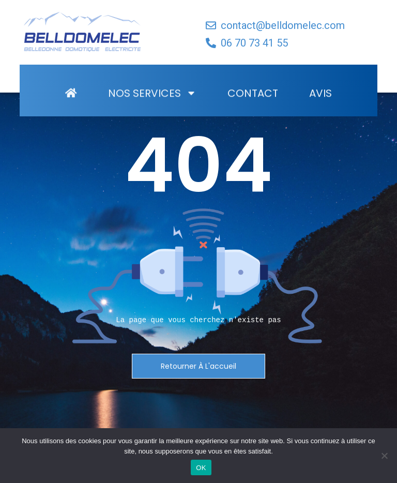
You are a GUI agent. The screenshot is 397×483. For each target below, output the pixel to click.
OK (201, 468)
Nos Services (152, 97)
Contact (252, 97)
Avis (320, 97)
